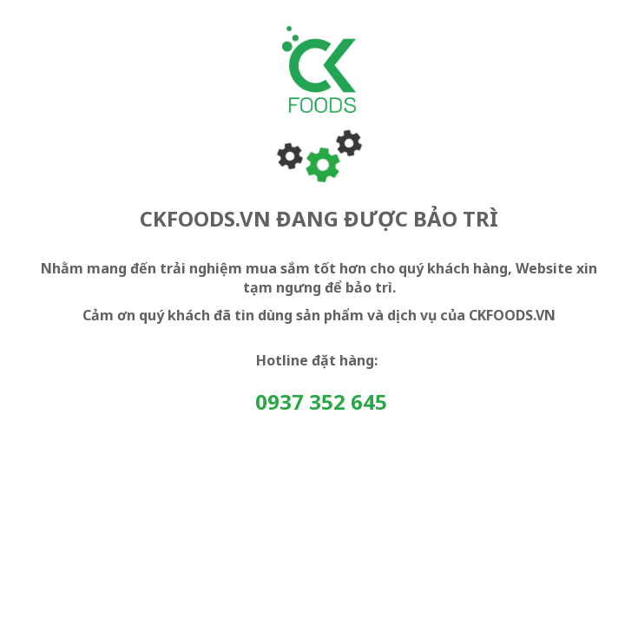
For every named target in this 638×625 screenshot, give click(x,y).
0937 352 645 (321, 401)
